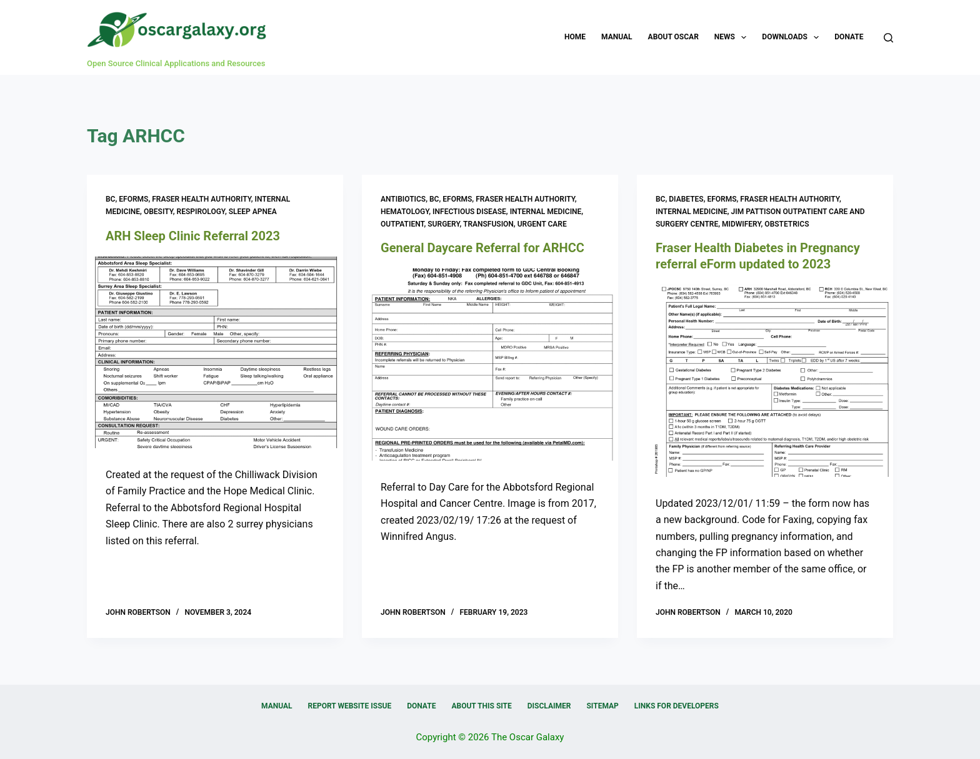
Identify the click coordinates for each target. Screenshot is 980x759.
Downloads (793, 37)
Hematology (405, 211)
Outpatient (402, 224)
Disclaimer (549, 706)
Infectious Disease (469, 211)
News (733, 37)
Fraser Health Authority (201, 199)
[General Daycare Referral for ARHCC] (490, 364)
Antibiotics (403, 199)
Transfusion (488, 224)
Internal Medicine (546, 211)
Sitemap (602, 706)
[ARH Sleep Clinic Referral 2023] (215, 353)
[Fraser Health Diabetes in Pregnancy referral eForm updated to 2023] (765, 381)
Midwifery (741, 224)
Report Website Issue (350, 706)
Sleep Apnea (253, 211)
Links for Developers (676, 706)
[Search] (888, 37)
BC (110, 199)
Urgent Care (542, 224)
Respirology (201, 211)
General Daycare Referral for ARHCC (482, 247)
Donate (848, 36)
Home (575, 36)
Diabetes (686, 199)
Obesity (158, 211)
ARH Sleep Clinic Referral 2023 (193, 235)
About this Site (481, 706)
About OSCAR (673, 36)
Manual (616, 36)
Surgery (443, 224)
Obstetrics (786, 224)
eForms (133, 199)
